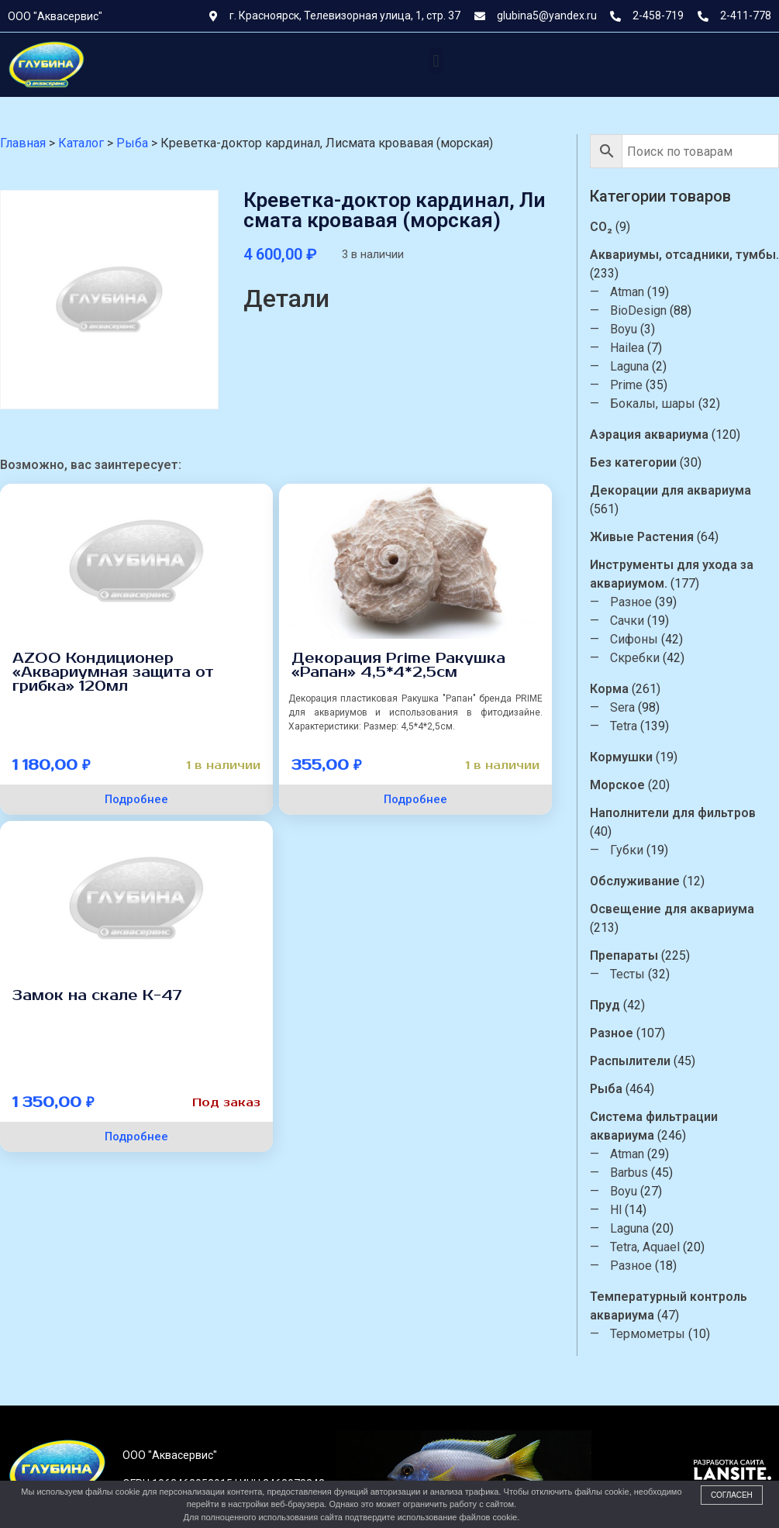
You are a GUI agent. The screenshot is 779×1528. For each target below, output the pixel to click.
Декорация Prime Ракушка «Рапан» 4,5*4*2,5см (398, 665)
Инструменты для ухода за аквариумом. (672, 574)
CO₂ (602, 226)
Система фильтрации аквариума (655, 1126)
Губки (627, 850)
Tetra (624, 726)
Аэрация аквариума (650, 434)
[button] (436, 61)
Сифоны (635, 639)
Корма (610, 688)
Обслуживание (636, 881)
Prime (627, 385)
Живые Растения (643, 536)
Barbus (630, 1172)
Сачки (628, 620)
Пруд (606, 1005)
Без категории (634, 462)
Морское (618, 785)
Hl (616, 1209)
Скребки (635, 657)
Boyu (624, 329)
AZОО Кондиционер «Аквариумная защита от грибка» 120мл (113, 672)
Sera (623, 707)
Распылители (631, 1061)
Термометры (648, 1333)
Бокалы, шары (653, 403)
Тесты (628, 974)
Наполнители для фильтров (674, 812)
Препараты (625, 955)
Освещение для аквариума (673, 909)
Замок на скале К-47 (97, 995)
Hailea (628, 347)
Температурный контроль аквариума (669, 1306)
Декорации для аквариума (671, 490)
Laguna (630, 366)
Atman (628, 292)
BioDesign (639, 310)
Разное (632, 602)
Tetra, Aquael (646, 1247)
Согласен (732, 1495)
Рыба (607, 1088)
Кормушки (622, 757)
